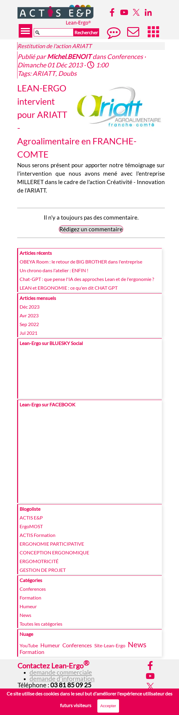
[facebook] (112, 12)
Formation (30, 597)
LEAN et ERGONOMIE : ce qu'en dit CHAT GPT (69, 288)
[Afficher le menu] (25, 31)
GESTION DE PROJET (43, 570)
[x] (136, 12)
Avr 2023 (29, 315)
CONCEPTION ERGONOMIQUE (54, 552)
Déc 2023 (29, 307)
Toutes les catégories (41, 624)
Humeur (28, 606)
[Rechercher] (54, 32)
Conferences (33, 589)
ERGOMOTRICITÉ (39, 561)
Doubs (67, 73)
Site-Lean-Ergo (109, 645)
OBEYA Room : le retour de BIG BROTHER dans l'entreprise (81, 261)
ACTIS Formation (37, 535)
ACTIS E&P (31, 517)
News (25, 615)
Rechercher (86, 32)
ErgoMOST (31, 526)
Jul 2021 (28, 333)
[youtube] (124, 12)
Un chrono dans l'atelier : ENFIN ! (54, 270)
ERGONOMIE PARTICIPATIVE (52, 544)
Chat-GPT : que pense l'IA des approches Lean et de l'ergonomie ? (87, 279)
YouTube (29, 645)
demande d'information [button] (62, 679)
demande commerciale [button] (61, 672)
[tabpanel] (64, 673)
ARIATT (44, 73)
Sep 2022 (29, 324)
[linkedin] (148, 12)
